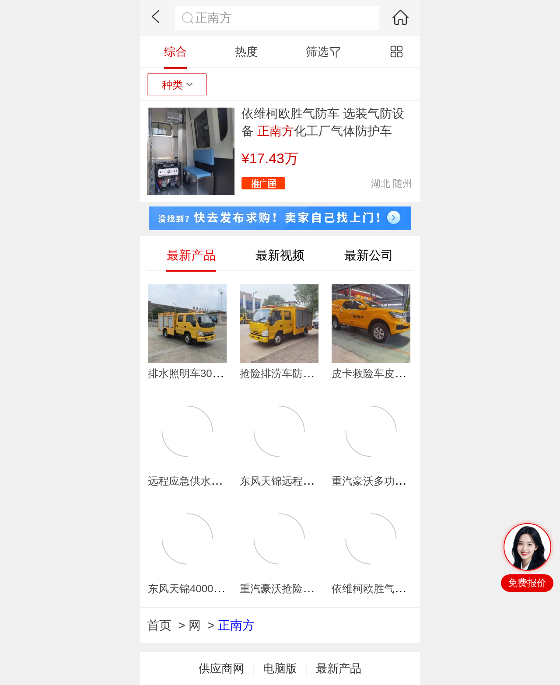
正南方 (236, 625)
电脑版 (280, 668)
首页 (159, 625)
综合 (175, 51)
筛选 (323, 51)
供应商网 (221, 668)
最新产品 (338, 668)
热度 (246, 51)
